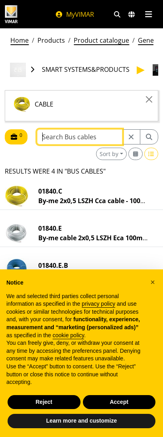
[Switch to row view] (151, 154)
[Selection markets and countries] (132, 14)
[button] (152, 282)
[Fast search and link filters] (117, 14)
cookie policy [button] (68, 335)
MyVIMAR (74, 14)
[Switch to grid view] (135, 154)
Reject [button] (43, 402)
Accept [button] (119, 402)
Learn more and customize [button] (81, 420)
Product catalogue (101, 40)
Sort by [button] (109, 154)
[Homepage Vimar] (11, 14)
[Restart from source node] (131, 136)
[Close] (149, 99)
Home (19, 40)
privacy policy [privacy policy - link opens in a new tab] (98, 304)
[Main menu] (148, 14)
